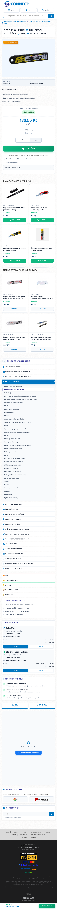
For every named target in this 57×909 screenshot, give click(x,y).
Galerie (14, 835)
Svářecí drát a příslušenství (13, 462)
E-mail (41, 647)
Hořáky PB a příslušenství (12, 472)
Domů (7, 832)
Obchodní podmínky (35, 832)
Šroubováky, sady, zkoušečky (13, 403)
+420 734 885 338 (13, 658)
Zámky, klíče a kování (14, 559)
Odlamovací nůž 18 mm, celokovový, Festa (39, 209)
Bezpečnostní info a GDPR (28, 837)
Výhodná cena (11, 580)
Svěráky (6, 482)
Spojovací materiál (13, 367)
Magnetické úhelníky (11, 468)
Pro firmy (48, 832)
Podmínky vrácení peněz (38, 835)
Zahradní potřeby (13, 524)
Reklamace (23, 835)
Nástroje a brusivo (13, 504)
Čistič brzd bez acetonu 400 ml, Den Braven (41, 249)
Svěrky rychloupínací (11, 488)
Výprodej (9, 595)
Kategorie (8, 22)
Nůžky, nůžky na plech (11, 409)
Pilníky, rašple (8, 413)
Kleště (6, 406)
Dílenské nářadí (20, 22)
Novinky (8, 585)
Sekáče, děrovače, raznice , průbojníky (17, 432)
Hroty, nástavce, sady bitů (13, 386)
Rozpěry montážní (10, 495)
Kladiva (6, 436)
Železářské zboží (12, 509)
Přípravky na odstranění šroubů (14, 458)
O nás (24, 832)
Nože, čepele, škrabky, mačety (40, 22)
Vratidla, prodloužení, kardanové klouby (17, 422)
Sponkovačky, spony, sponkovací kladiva (17, 429)
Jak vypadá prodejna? (14, 615)
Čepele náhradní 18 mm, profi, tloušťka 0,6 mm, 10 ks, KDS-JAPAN (14, 298)
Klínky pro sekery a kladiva (13, 449)
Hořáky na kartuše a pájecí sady (15, 475)
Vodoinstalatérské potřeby (17, 539)
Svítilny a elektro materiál (17, 529)
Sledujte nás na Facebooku (28, 753)
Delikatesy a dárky (13, 569)
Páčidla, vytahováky (10, 452)
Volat (16, 647)
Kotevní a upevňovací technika (18, 377)
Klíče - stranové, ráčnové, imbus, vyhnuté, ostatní (21, 399)
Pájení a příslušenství (11, 478)
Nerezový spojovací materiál (17, 372)
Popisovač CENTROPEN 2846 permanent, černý (14, 209)
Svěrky (6, 485)
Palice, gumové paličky (12, 439)
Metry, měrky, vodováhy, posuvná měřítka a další (20, 396)
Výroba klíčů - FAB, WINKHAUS (17, 608)
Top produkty (11, 590)
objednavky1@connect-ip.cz (16, 660)
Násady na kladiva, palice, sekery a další (17, 445)
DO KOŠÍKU (28, 148)
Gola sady (7, 393)
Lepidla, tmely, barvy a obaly (17, 534)
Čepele (6, 24)
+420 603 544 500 (13, 634)
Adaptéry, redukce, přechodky (14, 419)
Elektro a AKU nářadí (14, 514)
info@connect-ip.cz (13, 637)
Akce (7, 575)
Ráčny (6, 426)
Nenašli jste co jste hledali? (17, 611)
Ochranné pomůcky (13, 549)
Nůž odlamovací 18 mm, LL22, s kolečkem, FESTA (14, 249)
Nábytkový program (14, 554)
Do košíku (47, 906)
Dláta (6, 455)
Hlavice (6, 416)
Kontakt (16, 832)
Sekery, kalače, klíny (11, 442)
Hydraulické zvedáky (11, 498)
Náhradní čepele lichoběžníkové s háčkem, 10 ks (42, 298)
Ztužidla (7, 491)
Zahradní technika (13, 519)
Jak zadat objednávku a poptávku (19, 605)
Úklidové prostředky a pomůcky (19, 564)
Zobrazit (14, 309)
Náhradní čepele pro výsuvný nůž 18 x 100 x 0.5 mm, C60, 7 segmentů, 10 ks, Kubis (41, 338)
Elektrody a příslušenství (12, 465)
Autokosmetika (11, 544)
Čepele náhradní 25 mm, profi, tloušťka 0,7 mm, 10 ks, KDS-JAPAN (14, 338)
